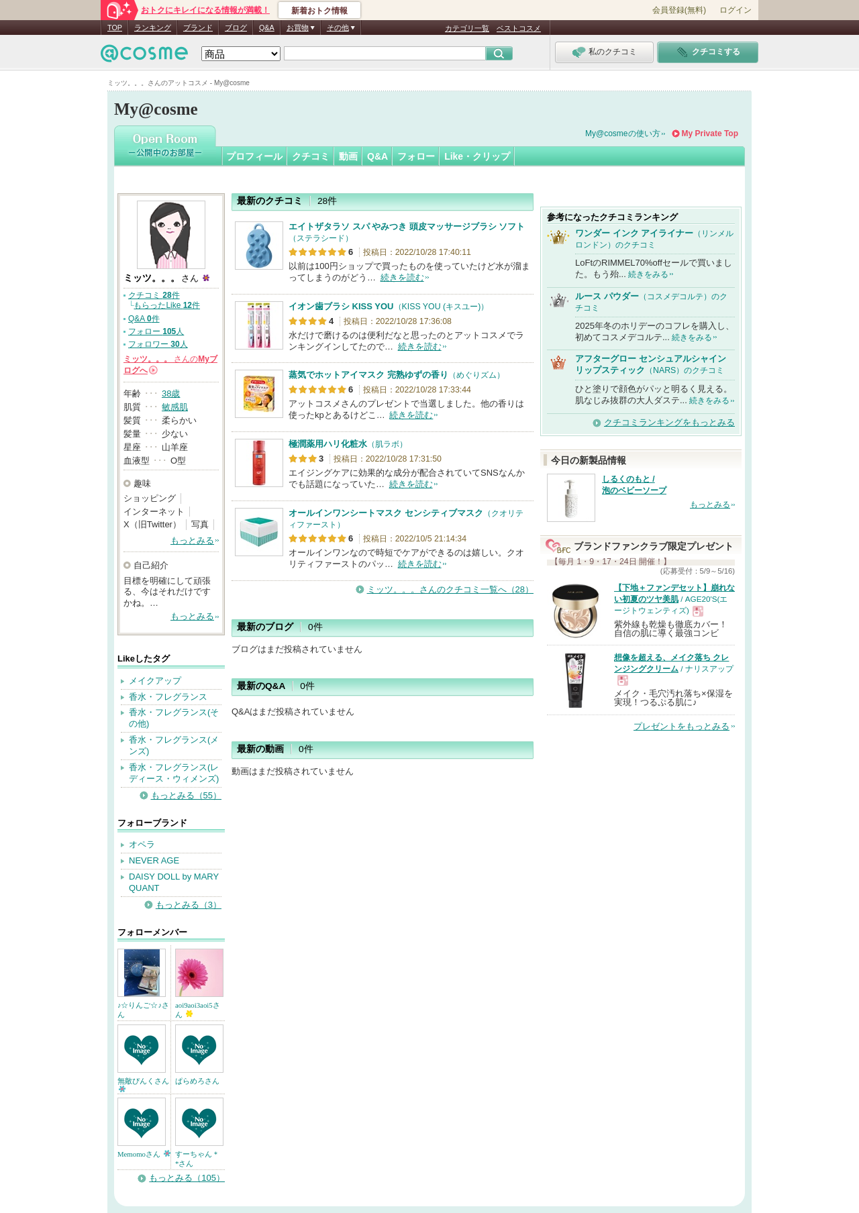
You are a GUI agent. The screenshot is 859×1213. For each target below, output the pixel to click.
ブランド (198, 27)
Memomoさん (143, 1154)
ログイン (735, 10)
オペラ (142, 844)
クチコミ (311, 156)
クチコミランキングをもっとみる (669, 422)
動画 (348, 156)
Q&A (266, 27)
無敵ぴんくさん (143, 1084)
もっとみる (192, 540)
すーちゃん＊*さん (197, 1158)
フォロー (416, 156)
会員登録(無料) (679, 10)
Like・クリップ (477, 156)
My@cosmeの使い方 (622, 133)
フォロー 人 (156, 331)
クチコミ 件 (154, 295)
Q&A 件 (144, 318)
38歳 (171, 393)
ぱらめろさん (197, 1081)
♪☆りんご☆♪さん (143, 1009)
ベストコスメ (519, 28)
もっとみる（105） (187, 1178)
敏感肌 (175, 407)
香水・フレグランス (168, 697)
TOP (114, 27)
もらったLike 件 (167, 305)
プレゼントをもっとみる (681, 726)
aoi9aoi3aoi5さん (197, 1009)
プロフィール (254, 156)
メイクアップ (155, 681)
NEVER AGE (154, 860)
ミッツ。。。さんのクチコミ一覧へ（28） (450, 589)
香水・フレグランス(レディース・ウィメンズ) (174, 773)
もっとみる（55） (186, 795)
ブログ (236, 27)
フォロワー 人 (158, 344)
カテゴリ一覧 (467, 28)
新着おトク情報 (319, 10)
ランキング (152, 27)
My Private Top (710, 133)
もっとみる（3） (188, 905)
